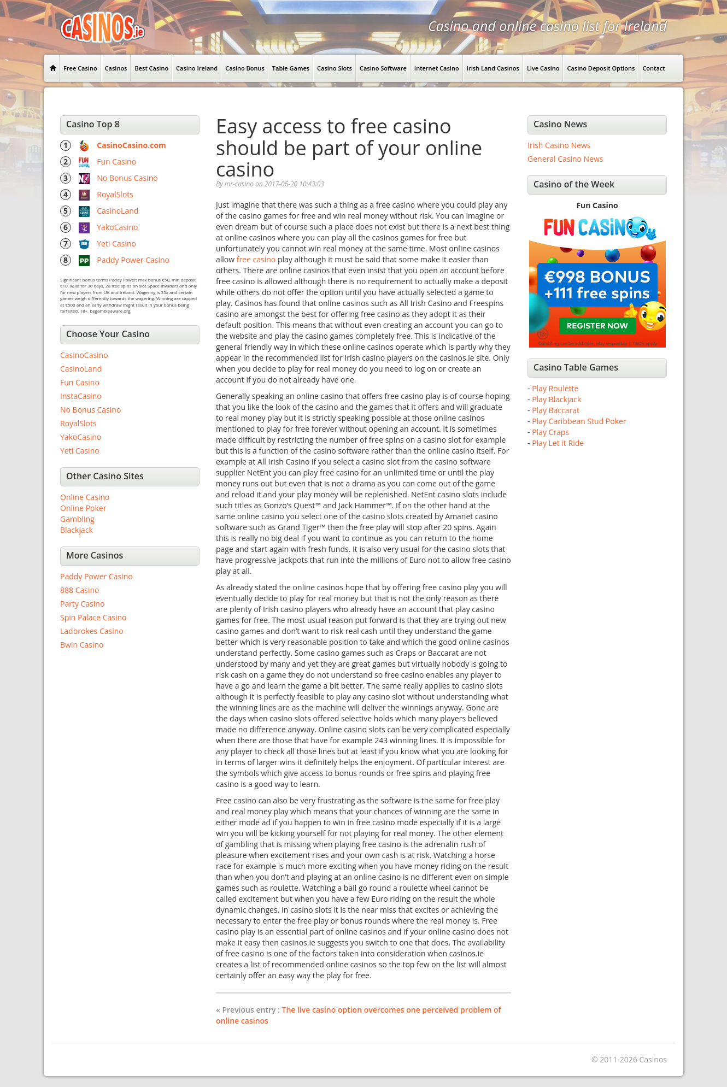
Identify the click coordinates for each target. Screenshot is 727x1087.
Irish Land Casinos (493, 68)
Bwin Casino (81, 644)
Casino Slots (334, 68)
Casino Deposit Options (601, 68)
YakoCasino (117, 227)
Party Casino (82, 603)
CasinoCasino (84, 355)
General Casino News (565, 159)
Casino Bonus (245, 68)
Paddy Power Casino (133, 260)
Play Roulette (555, 388)
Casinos (116, 68)
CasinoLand (117, 210)
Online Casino (84, 497)
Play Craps (550, 432)
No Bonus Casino (127, 178)
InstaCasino (81, 396)
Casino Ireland (197, 68)
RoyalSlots (115, 194)
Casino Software (383, 68)
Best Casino (151, 68)
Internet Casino (436, 68)
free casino (256, 259)
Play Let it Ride (558, 443)
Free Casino (80, 68)
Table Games (290, 68)
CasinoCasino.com (131, 145)
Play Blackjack (556, 399)
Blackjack (76, 530)
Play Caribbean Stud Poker (579, 421)
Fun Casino (116, 161)
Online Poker (83, 508)
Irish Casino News (558, 145)
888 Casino (79, 590)
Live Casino (543, 68)
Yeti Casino (116, 243)
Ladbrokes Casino (92, 631)
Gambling (77, 519)
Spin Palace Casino (93, 617)
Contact (653, 68)
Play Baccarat (555, 410)
